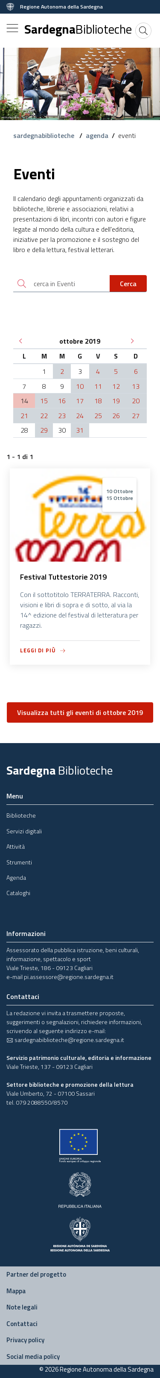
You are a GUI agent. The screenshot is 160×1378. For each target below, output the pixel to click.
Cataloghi (18, 892)
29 (44, 430)
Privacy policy (25, 1340)
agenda (97, 135)
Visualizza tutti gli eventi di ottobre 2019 (80, 712)
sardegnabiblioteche (44, 135)
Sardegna (78, 29)
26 (116, 416)
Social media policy (33, 1356)
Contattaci (22, 1324)
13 (136, 386)
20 (136, 401)
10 (80, 386)
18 (98, 401)
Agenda (16, 877)
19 (116, 401)
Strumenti (19, 862)
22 (44, 416)
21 (24, 416)
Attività (15, 846)
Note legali (22, 1307)
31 (80, 430)
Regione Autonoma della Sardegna (61, 7)
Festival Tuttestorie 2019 (63, 577)
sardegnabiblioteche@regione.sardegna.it (65, 1039)
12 (116, 386)
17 (80, 401)
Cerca (128, 283)
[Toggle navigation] (12, 28)
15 (44, 401)
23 (62, 416)
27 (136, 416)
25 (98, 416)
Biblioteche (21, 815)
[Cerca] (143, 31)
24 (80, 416)
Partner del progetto (36, 1274)
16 (62, 401)
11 (98, 386)
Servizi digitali (24, 831)
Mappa (16, 1291)
